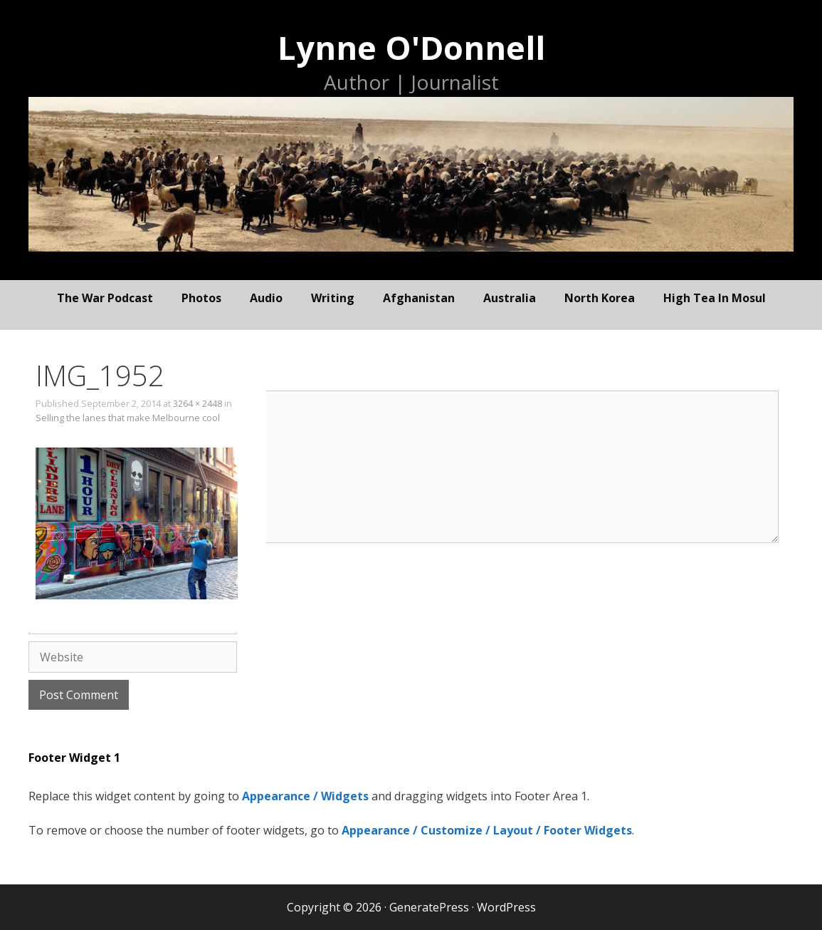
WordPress (506, 907)
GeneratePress (429, 907)
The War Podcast (105, 298)
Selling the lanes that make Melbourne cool (128, 417)
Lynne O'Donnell (411, 47)
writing (332, 298)
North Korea (599, 298)
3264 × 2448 (197, 403)
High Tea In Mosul (714, 298)
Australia (509, 298)
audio (266, 298)
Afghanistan (419, 298)
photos (201, 298)
